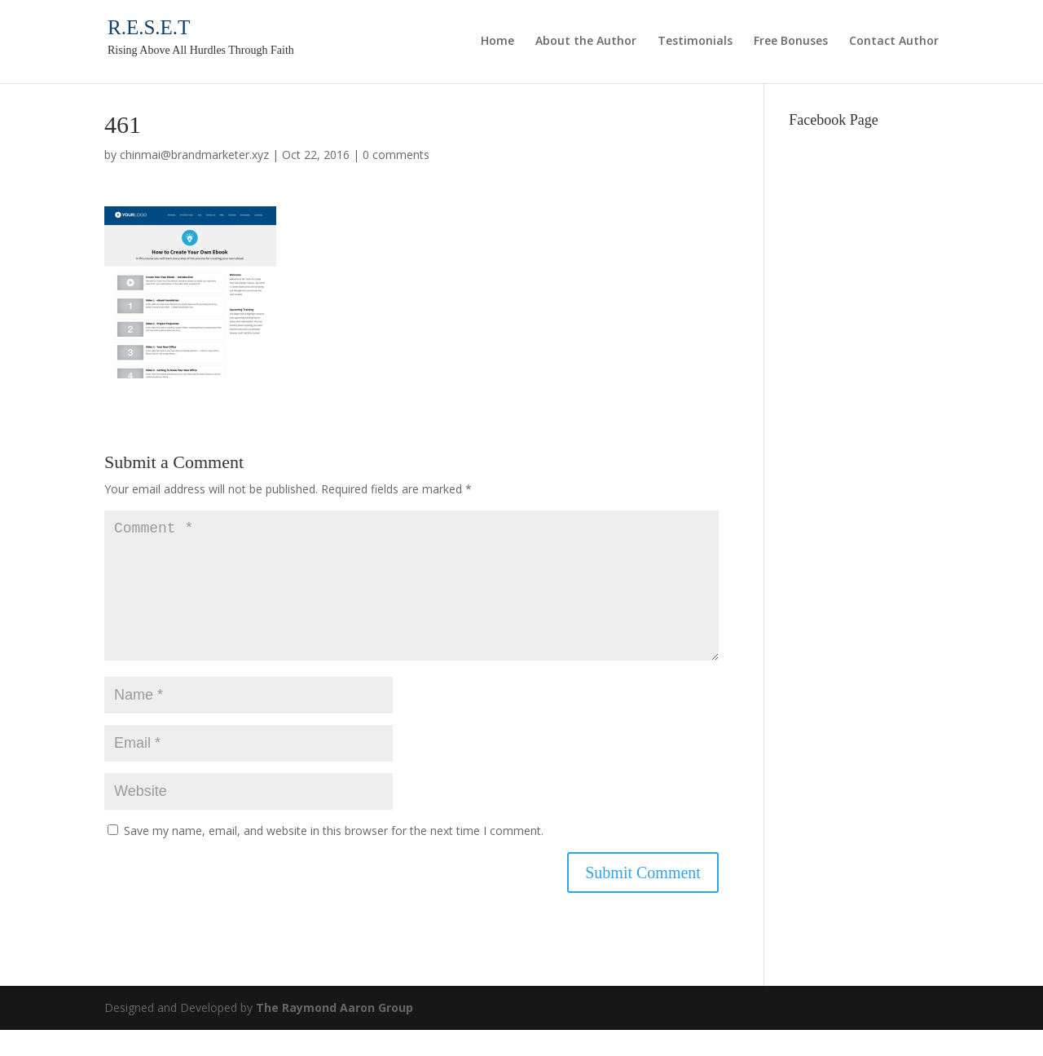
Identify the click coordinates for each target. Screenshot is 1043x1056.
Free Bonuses (791, 41)
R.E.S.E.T (149, 27)
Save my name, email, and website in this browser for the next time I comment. (334, 856)
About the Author (585, 41)
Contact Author (894, 41)
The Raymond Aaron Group (334, 1033)
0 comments (396, 154)
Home (497, 41)
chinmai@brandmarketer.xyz (194, 154)
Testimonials (695, 41)
